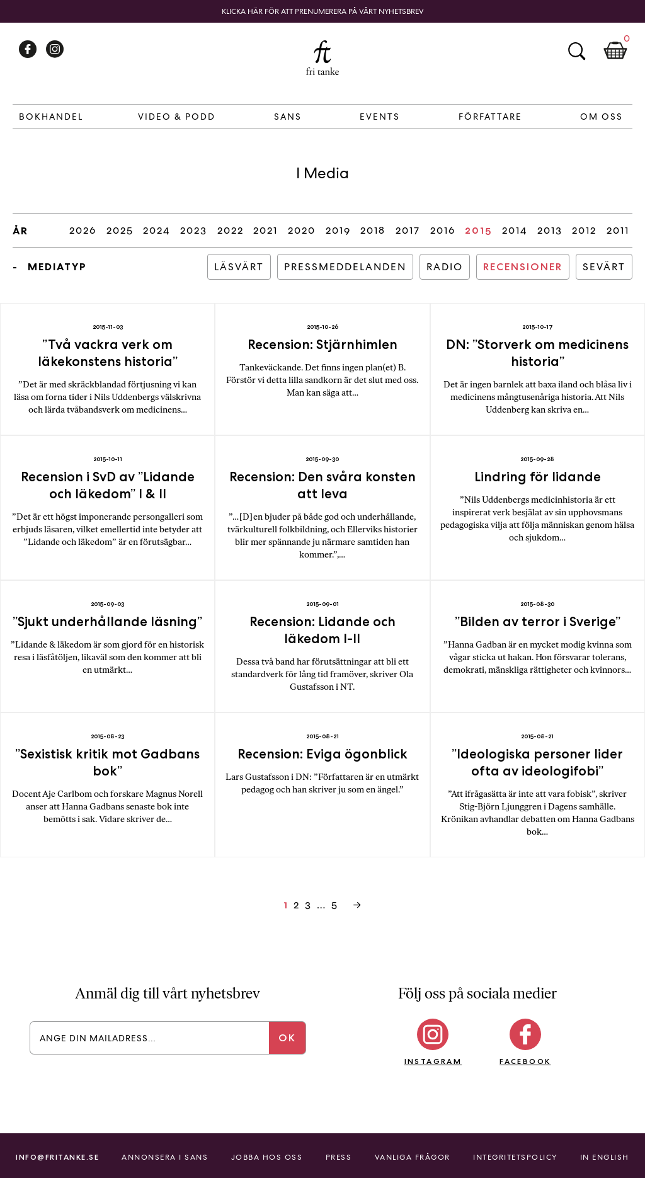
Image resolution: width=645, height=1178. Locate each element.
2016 (442, 230)
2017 (408, 230)
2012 (584, 230)
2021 (265, 230)
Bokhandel (51, 116)
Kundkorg (615, 51)
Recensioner (522, 267)
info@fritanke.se (57, 1157)
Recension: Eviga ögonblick (322, 754)
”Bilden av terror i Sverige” (537, 621)
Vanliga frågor (412, 1157)
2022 (230, 230)
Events (380, 116)
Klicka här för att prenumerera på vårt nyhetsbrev (323, 11)
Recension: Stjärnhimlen (322, 344)
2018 (372, 230)
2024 (156, 230)
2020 (302, 230)
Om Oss (601, 116)
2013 (549, 230)
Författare (490, 116)
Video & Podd (176, 116)
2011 (618, 230)
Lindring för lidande (537, 476)
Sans (288, 116)
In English (604, 1157)
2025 (120, 230)
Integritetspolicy (515, 1157)
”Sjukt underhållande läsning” (107, 621)
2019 (338, 230)
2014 (514, 230)
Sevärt (604, 266)
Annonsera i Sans (165, 1157)
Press (339, 1157)
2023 (193, 230)
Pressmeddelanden (345, 266)
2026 (82, 230)
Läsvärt (239, 266)
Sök (576, 51)
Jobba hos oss (267, 1157)
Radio (444, 266)
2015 (478, 230)
